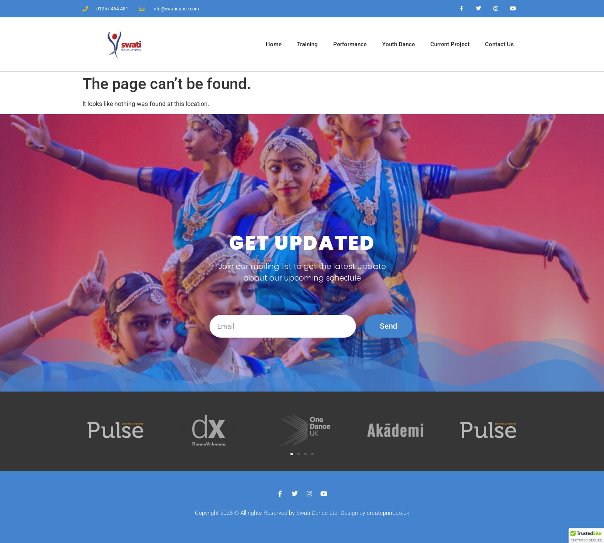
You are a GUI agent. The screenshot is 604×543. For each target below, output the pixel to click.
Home (274, 44)
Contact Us (499, 44)
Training (307, 44)
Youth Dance (398, 44)
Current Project (450, 44)
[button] (291, 454)
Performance (350, 44)
